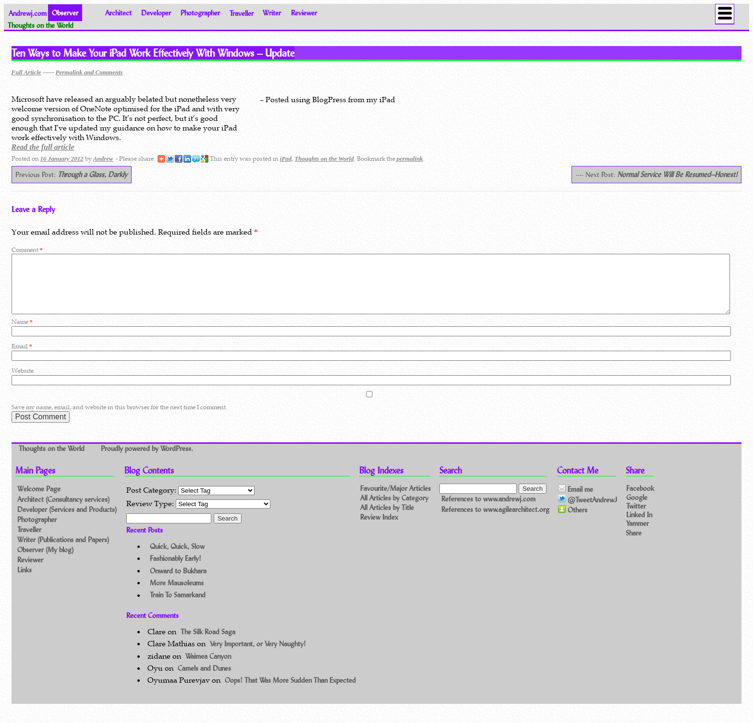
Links (24, 581)
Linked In (639, 525)
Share (634, 543)
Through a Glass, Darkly (92, 174)
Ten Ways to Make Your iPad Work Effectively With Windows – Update (153, 52)
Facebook (640, 499)
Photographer (200, 12)
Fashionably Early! (175, 569)
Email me (575, 501)
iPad (286, 158)
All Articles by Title (387, 519)
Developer (156, 12)
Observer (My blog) (45, 561)
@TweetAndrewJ (587, 511)
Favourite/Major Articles (395, 500)
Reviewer (304, 12)
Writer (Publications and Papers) (63, 551)
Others (572, 521)
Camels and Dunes (204, 679)
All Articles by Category (394, 509)
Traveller (242, 12)
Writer (272, 12)
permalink (410, 158)
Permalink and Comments (89, 72)
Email (22, 358)
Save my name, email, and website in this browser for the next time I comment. (119, 419)
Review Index (379, 528)
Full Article (26, 72)
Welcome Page (39, 500)
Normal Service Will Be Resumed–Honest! (677, 174)
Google (636, 508)
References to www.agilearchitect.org (495, 520)
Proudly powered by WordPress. (147, 460)
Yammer (637, 534)
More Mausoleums (177, 594)
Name (22, 333)
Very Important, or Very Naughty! (258, 655)
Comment (27, 250)
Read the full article (43, 147)
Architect (118, 12)
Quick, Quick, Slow (177, 557)
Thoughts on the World (323, 158)
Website (23, 382)
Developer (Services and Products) (67, 520)
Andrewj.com (28, 12)
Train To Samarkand (178, 606)
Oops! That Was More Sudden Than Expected (290, 691)
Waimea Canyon (208, 667)
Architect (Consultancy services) (63, 510)
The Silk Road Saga (208, 643)
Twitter (636, 517)
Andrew (103, 158)
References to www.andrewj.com (488, 510)
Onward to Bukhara (178, 582)
